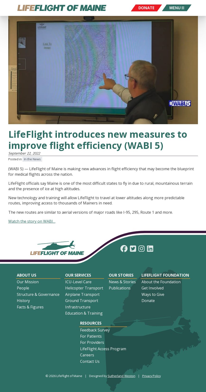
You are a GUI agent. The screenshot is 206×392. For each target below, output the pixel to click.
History (23, 300)
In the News (32, 159)
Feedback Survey (95, 330)
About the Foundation (161, 281)
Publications (120, 288)
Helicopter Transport (84, 288)
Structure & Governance (38, 294)
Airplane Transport (82, 294)
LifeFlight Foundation (165, 275)
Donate (148, 300)
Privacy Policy (151, 376)
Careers (87, 355)
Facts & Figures (30, 307)
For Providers (92, 342)
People (23, 288)
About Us (26, 275)
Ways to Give (153, 294)
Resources (90, 323)
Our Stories (121, 275)
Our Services (78, 275)
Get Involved (153, 288)
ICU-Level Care (78, 281)
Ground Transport (81, 300)
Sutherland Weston (121, 376)
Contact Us (90, 361)
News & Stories (122, 281)
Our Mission (28, 281)
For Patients (91, 336)
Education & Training (84, 313)
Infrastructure (78, 307)
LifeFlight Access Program (103, 348)
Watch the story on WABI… (31, 221)
